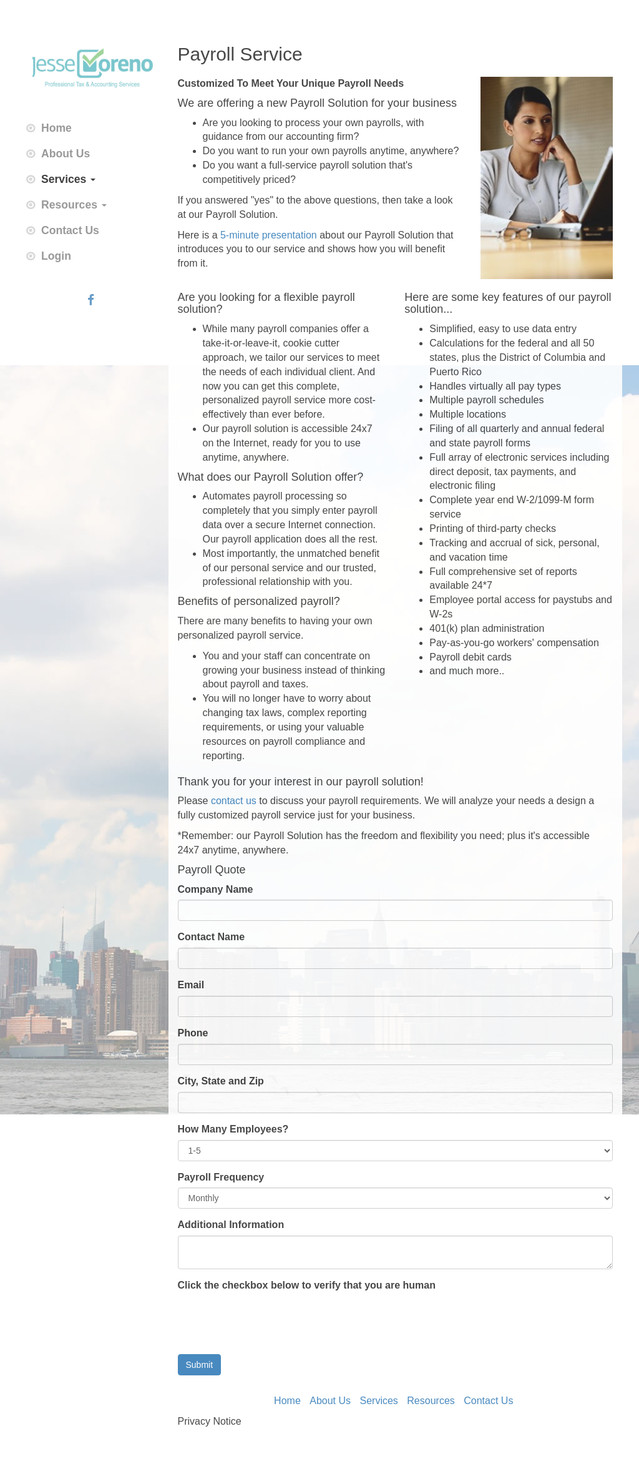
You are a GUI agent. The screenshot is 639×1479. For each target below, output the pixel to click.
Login (56, 256)
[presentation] (273, 1320)
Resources (74, 205)
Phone (193, 1033)
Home (56, 128)
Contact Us (70, 230)
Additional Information (231, 1224)
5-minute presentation (268, 235)
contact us (233, 800)
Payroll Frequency (221, 1177)
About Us (65, 153)
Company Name (215, 889)
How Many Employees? (233, 1129)
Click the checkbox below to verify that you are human (307, 1285)
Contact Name (211, 936)
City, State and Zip (221, 1081)
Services (68, 179)
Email (191, 985)
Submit (199, 1365)
